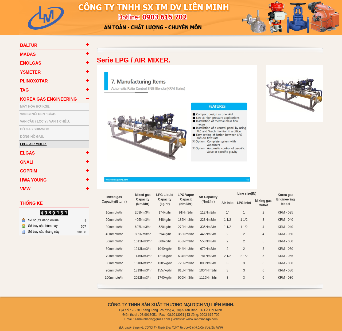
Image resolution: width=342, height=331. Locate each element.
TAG (24, 90)
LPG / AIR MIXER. (33, 144)
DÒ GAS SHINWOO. (35, 129)
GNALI (26, 162)
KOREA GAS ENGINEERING (48, 99)
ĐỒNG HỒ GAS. (32, 137)
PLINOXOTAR (34, 81)
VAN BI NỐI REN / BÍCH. (38, 114)
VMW (25, 189)
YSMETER (30, 72)
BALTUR (28, 45)
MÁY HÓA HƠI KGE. (35, 106)
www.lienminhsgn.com (202, 319)
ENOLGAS (30, 63)
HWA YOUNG (33, 180)
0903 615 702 (209, 315)
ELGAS (27, 153)
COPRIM (28, 171)
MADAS (28, 54)
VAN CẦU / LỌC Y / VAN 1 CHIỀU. (45, 121)
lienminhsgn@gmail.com (152, 319)
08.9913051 (148, 315)
